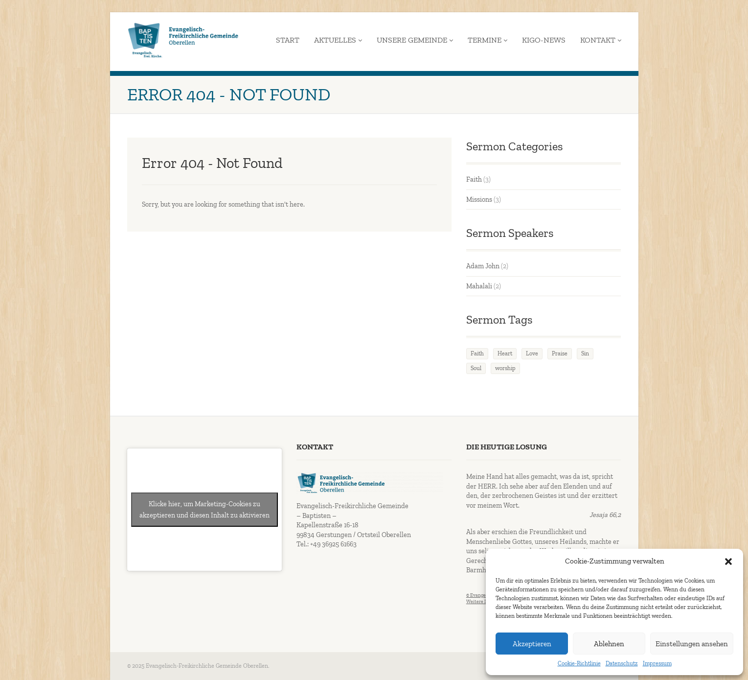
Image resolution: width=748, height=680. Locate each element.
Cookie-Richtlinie (579, 663)
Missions (479, 199)
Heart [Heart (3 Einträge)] (505, 353)
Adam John (482, 266)
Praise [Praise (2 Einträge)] (559, 353)
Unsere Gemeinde (415, 40)
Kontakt (600, 40)
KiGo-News (544, 40)
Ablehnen (609, 643)
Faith (474, 179)
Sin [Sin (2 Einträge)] (585, 353)
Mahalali (479, 286)
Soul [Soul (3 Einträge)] (476, 368)
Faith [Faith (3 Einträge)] (477, 353)
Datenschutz (622, 663)
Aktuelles (338, 40)
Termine (487, 40)
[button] (728, 561)
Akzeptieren (532, 643)
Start (287, 40)
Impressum (657, 663)
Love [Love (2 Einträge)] (532, 353)
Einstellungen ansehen (692, 643)
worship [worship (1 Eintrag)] (505, 368)
